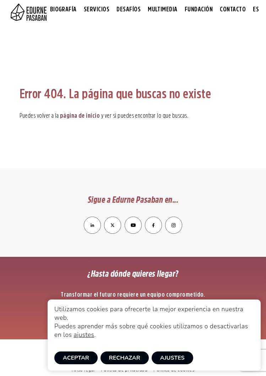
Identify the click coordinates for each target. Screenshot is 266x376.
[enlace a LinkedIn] (92, 231)
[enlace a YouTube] (134, 231)
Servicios (96, 9)
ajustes (84, 334)
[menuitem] (255, 9)
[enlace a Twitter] (112, 231)
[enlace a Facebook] (153, 231)
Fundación (199, 9)
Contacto (233, 9)
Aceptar (76, 358)
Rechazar (124, 358)
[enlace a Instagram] (173, 231)
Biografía (63, 9)
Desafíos (128, 9)
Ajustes (172, 358)
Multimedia (163, 9)
